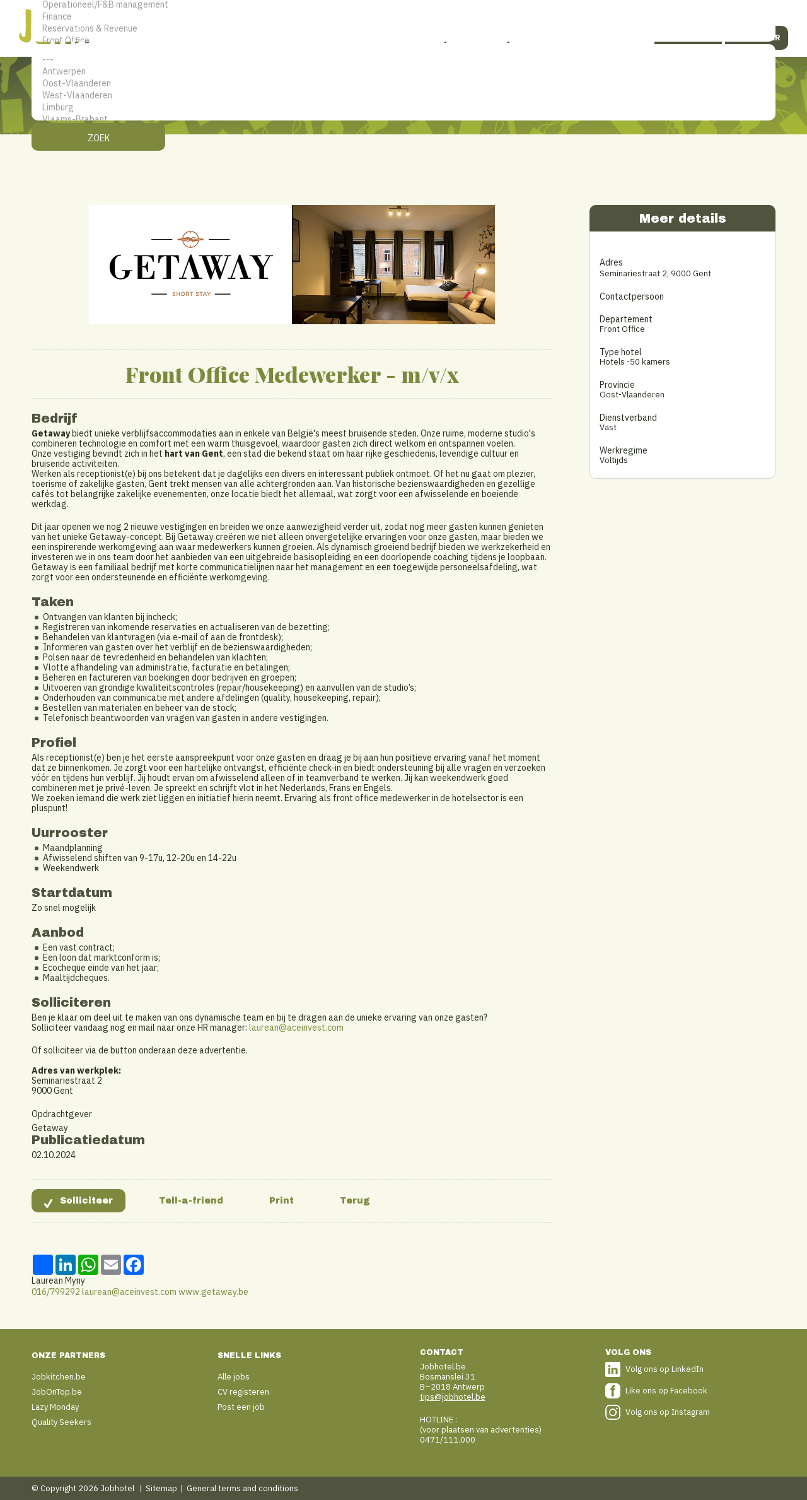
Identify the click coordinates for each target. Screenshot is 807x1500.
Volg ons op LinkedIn (664, 1369)
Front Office (403, 41)
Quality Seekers (61, 1422)
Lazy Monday (55, 1407)
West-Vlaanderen (403, 96)
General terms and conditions (242, 1488)
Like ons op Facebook (666, 1390)
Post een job (241, 1407)
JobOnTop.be (57, 1391)
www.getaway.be (213, 1292)
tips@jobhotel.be (452, 1397)
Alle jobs (234, 1376)
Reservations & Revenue (403, 29)
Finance (403, 17)
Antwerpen (403, 72)
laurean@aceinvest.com (296, 1027)
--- (403, 60)
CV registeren (243, 1391)
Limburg (403, 108)
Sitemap (161, 1488)
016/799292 (56, 1292)
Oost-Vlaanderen (403, 84)
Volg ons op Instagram (667, 1412)
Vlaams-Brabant (403, 120)
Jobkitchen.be (59, 1376)
